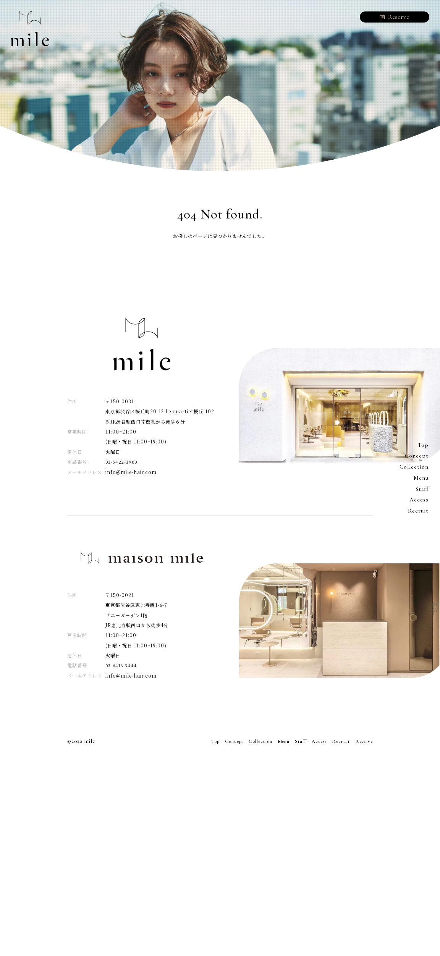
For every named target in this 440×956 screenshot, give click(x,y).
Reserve (362, 741)
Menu (421, 478)
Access (419, 500)
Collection (413, 467)
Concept (416, 456)
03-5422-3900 (123, 461)
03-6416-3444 (122, 665)
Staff (422, 489)
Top (423, 445)
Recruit (418, 510)
